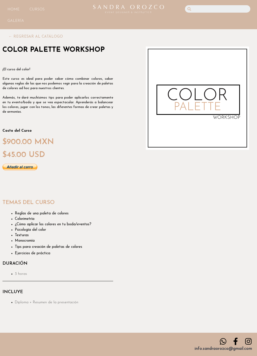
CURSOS (37, 9)
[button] (35, 37)
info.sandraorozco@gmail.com (223, 349)
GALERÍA (15, 21)
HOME (13, 9)
